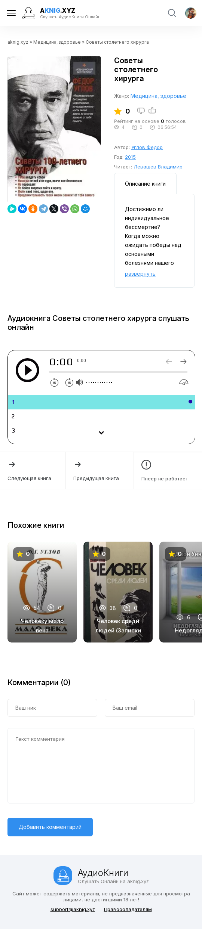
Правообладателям (128, 909)
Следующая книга (32, 470)
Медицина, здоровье (57, 42)
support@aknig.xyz (72, 909)
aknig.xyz (17, 42)
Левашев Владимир (158, 167)
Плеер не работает (168, 470)
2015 (130, 157)
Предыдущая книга (99, 470)
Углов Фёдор (147, 147)
